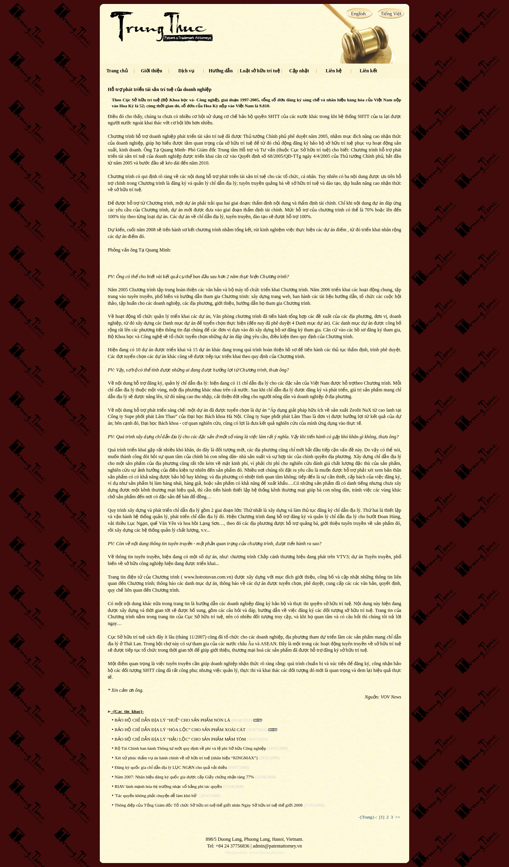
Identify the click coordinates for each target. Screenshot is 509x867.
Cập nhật (299, 71)
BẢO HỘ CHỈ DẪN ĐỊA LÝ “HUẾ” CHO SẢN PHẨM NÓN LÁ (172, 720)
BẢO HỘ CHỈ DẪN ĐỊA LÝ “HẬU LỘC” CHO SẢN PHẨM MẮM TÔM (180, 739)
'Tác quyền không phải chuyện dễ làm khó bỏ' (156, 795)
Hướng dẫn (221, 71)
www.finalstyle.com (266, 852)
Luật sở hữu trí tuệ (260, 71)
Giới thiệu (151, 71)
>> (397, 817)
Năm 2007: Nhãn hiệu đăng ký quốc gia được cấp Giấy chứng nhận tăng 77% (184, 776)
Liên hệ (334, 71)
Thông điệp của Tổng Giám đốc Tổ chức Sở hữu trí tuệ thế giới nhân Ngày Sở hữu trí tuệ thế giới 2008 (209, 805)
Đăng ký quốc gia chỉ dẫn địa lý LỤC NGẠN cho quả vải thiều (171, 767)
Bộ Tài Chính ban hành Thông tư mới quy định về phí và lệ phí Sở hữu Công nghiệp (190, 748)
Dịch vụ (186, 71)
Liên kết (368, 71)
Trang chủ (116, 71)
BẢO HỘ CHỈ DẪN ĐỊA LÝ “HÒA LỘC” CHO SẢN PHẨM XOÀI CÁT (180, 729)
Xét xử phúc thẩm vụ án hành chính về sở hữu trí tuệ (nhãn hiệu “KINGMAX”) (186, 757)
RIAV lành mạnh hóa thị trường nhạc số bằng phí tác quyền (168, 786)
